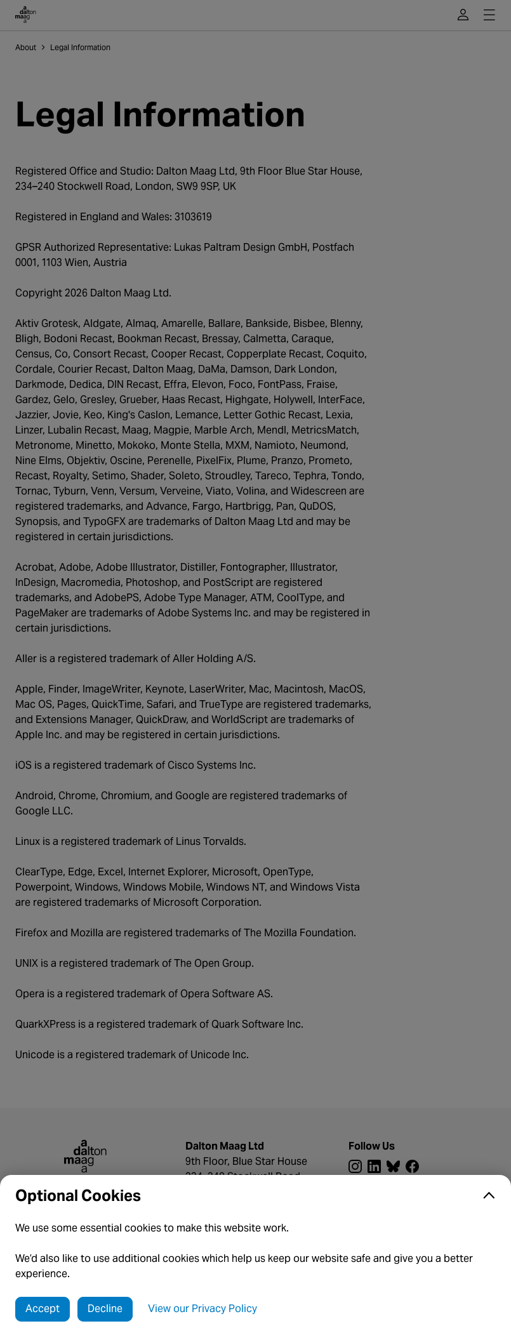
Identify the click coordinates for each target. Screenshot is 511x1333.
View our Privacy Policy (202, 1308)
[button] (255, 1195)
